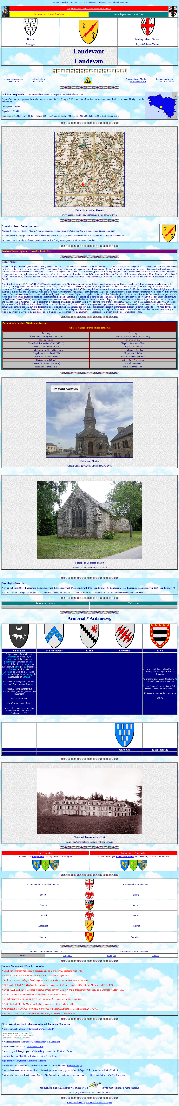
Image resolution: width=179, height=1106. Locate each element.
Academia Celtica (138, 81)
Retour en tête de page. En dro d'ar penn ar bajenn (89, 1102)
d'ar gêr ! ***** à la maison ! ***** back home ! (89, 8)
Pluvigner (111, 955)
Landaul (155, 955)
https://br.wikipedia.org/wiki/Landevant (42, 1042)
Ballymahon (38, 856)
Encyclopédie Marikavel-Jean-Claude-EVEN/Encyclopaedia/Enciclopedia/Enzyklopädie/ (83, 2)
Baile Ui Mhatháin (125, 856)
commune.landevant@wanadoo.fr (20, 1037)
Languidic (67, 955)
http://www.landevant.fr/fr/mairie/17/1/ (36, 1029)
